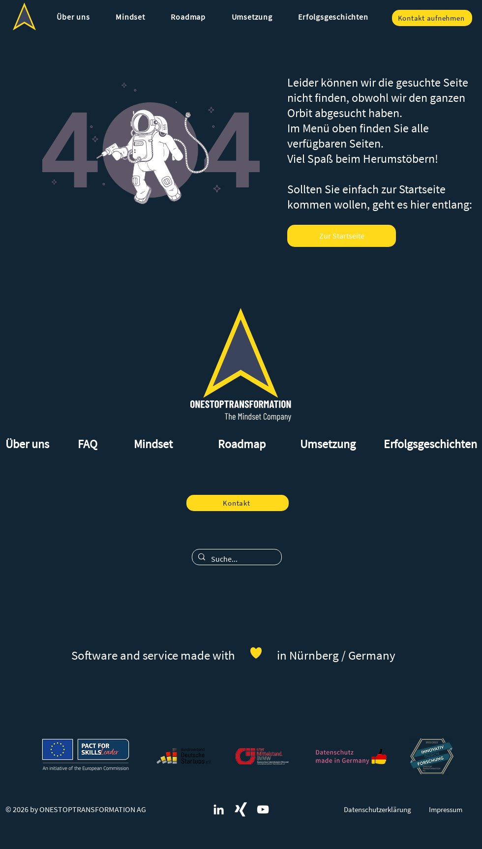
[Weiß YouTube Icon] (263, 809)
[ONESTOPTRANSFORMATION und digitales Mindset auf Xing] (241, 809)
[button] (73, 17)
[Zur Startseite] (341, 236)
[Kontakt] (237, 503)
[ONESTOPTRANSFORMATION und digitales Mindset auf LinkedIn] (218, 809)
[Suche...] (236, 558)
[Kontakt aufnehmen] (432, 18)
